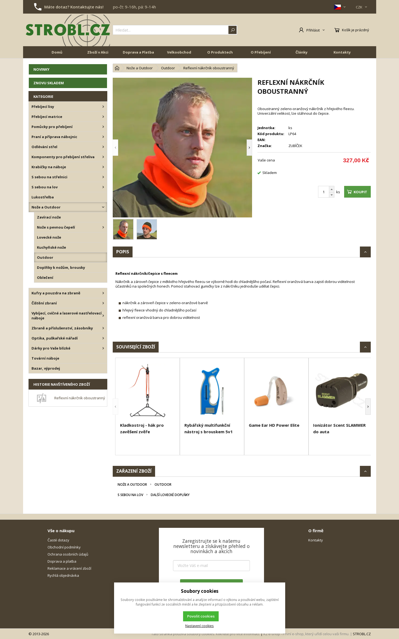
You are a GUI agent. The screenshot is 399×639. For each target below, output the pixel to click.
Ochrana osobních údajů (68, 554)
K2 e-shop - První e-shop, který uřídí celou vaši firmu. (306, 633)
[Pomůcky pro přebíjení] (103, 126)
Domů (57, 52)
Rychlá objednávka (63, 575)
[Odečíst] (331, 195)
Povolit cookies (201, 616)
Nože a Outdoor (132, 484)
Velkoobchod (179, 52)
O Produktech (220, 52)
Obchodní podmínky (64, 547)
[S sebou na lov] (103, 187)
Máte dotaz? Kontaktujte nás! (73, 7)
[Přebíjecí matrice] (103, 116)
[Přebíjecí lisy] (103, 106)
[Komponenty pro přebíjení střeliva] (103, 157)
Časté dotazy (58, 540)
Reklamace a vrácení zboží (69, 568)
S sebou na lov (130, 495)
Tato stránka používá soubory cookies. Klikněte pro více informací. (205, 633)
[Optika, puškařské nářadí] (103, 338)
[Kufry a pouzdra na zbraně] (103, 293)
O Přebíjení (261, 52)
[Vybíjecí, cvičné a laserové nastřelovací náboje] (103, 315)
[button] (115, 147)
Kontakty (342, 52)
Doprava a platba (62, 561)
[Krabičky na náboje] (103, 167)
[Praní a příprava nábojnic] (103, 137)
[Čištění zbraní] (103, 303)
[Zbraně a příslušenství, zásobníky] (103, 328)
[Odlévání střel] (103, 147)
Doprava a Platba (138, 52)
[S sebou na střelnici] (103, 177)
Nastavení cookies (199, 626)
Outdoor (163, 484)
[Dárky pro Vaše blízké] (103, 348)
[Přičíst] (331, 189)
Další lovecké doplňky (170, 495)
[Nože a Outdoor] (103, 207)
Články (301, 52)
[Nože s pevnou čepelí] (103, 227)
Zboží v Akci (97, 52)
